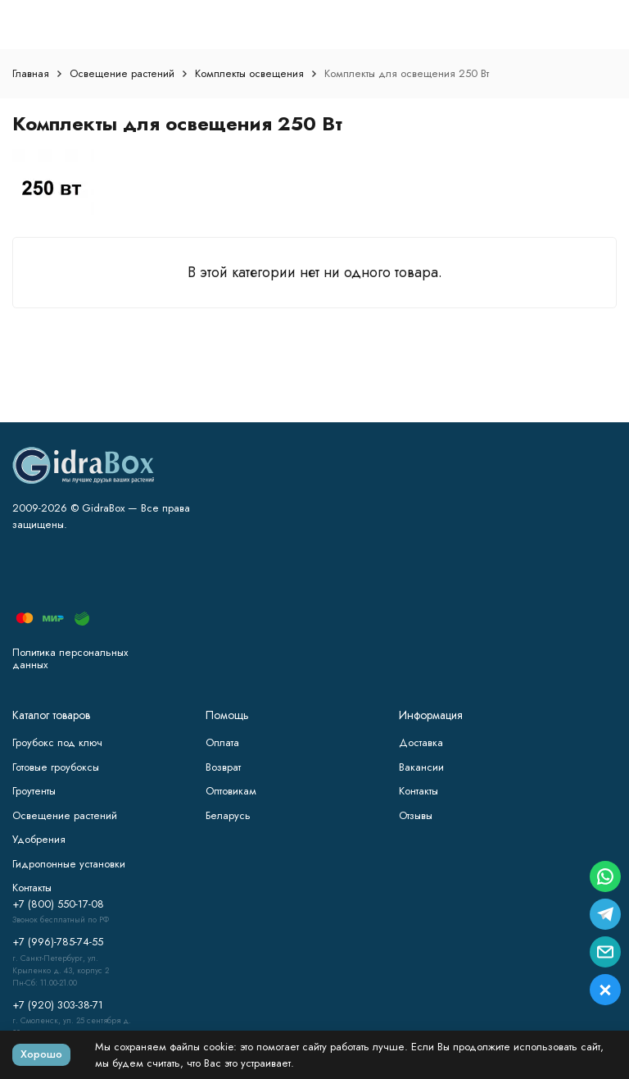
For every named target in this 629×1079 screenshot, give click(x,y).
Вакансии (421, 767)
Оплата (222, 742)
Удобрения (39, 839)
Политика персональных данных (70, 658)
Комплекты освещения (249, 73)
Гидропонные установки (68, 864)
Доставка (421, 742)
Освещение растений (122, 73)
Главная (30, 73)
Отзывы (415, 815)
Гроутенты (34, 791)
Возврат (223, 767)
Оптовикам (231, 791)
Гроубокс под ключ (57, 742)
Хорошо (41, 1054)
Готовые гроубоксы (55, 767)
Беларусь (228, 815)
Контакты (418, 791)
